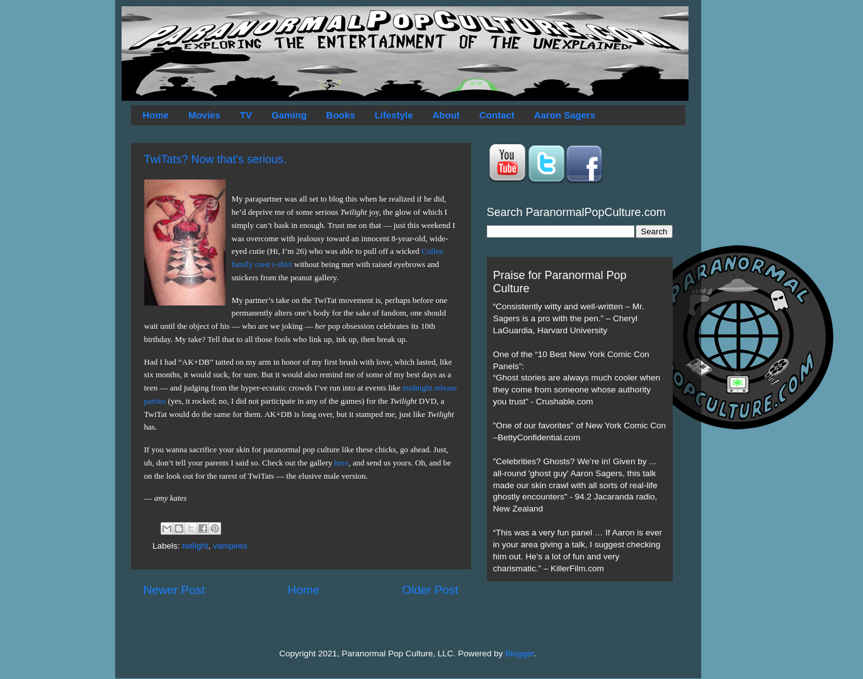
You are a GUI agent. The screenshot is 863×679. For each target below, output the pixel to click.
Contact (497, 115)
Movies (204, 115)
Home (155, 115)
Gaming (289, 115)
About (446, 115)
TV (246, 115)
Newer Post (174, 589)
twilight (195, 546)
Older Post (430, 589)
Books (340, 115)
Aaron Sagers (565, 115)
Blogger (519, 653)
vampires (230, 546)
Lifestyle (394, 115)
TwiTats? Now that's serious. (215, 159)
